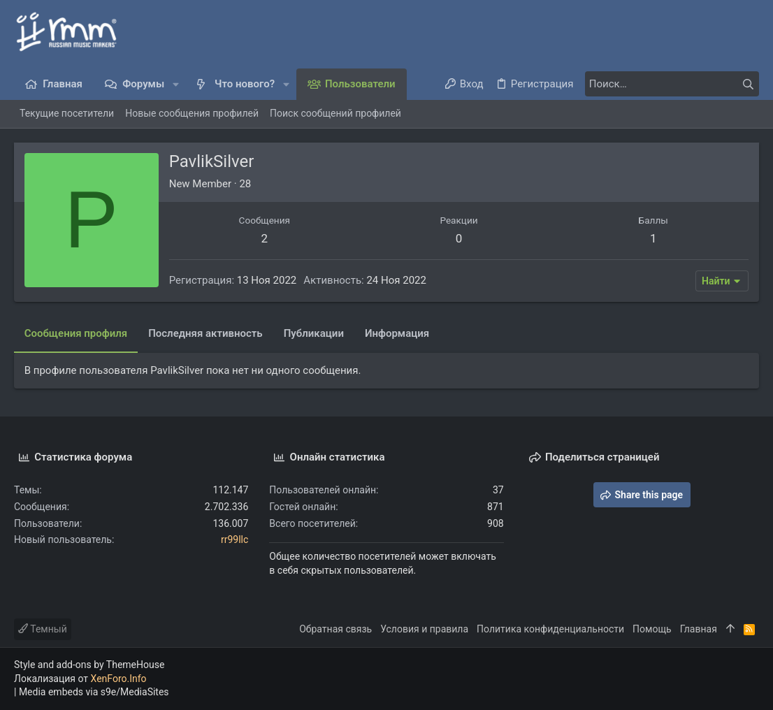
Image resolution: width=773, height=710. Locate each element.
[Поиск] (671, 83)
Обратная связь (335, 629)
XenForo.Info (119, 678)
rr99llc (234, 539)
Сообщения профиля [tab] (75, 333)
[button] (176, 84)
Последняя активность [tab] (205, 333)
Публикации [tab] (314, 333)
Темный (42, 629)
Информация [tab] (397, 333)
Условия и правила (424, 629)
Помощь (652, 629)
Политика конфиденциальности (550, 629)
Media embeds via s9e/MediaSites (94, 691)
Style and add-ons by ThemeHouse (89, 664)
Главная (698, 629)
